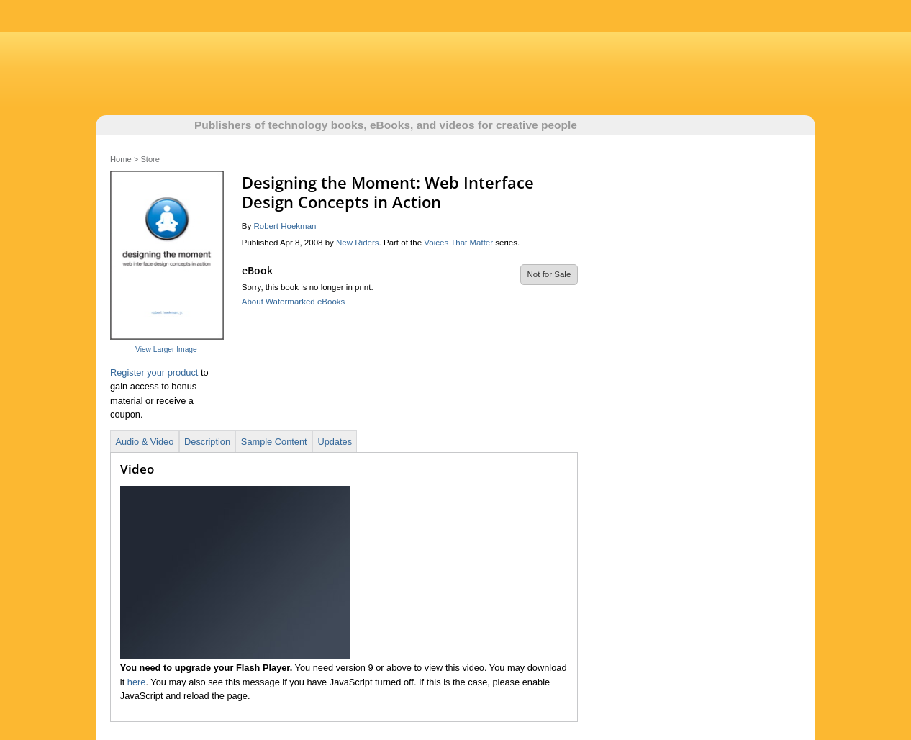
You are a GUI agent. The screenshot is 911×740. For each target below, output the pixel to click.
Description (207, 441)
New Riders (357, 242)
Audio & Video (144, 441)
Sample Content (274, 441)
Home (121, 159)
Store (150, 159)
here (136, 682)
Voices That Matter (458, 242)
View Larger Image (166, 349)
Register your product (154, 372)
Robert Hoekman (284, 226)
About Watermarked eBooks (293, 301)
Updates (334, 441)
